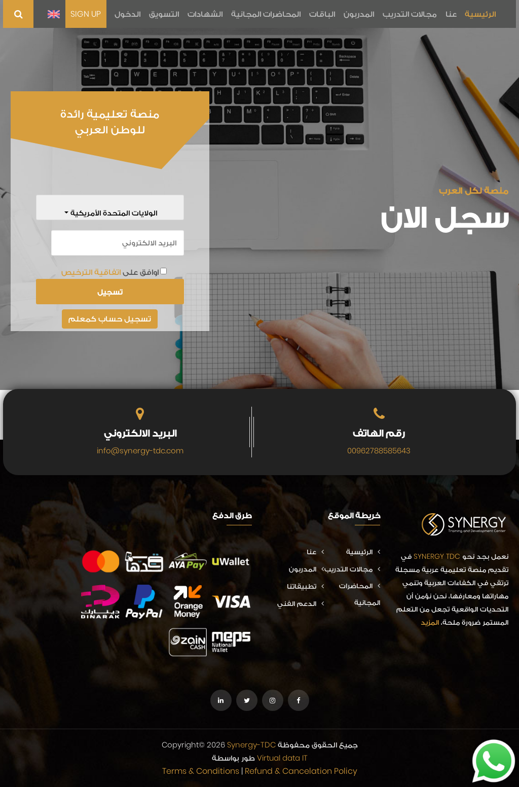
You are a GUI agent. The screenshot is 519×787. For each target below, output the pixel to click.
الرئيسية (480, 14)
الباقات (324, 14)
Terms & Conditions (200, 771)
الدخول (131, 14)
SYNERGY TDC (437, 556)
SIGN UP (90, 14)
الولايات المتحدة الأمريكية (112, 212)
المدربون (360, 14)
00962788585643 (379, 450)
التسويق (167, 14)
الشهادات (207, 14)
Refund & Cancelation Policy (301, 771)
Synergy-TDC (251, 744)
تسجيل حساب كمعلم (109, 319)
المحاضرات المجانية (268, 14)
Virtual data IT (282, 758)
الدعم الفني (300, 603)
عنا (451, 14)
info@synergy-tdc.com (140, 450)
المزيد (430, 622)
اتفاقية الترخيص (91, 272)
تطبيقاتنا (305, 586)
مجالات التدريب (410, 14)
